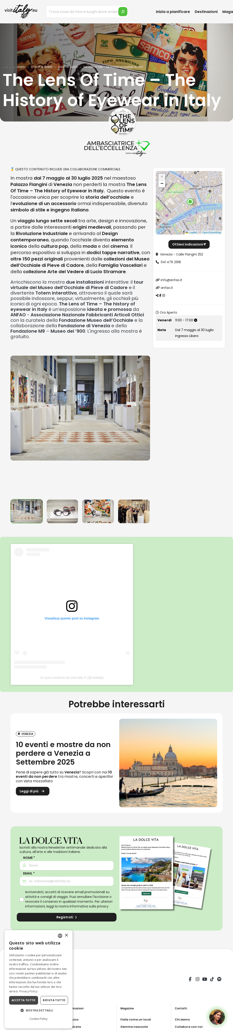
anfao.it (167, 287)
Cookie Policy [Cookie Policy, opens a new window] (38, 1019)
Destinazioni (206, 11)
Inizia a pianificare (173, 11)
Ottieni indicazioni (189, 244)
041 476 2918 (171, 262)
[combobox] (60, 936)
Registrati (66, 917)
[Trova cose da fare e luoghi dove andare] (87, 11)
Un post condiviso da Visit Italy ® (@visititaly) (72, 677)
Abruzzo (73, 1019)
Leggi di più (33, 792)
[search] (122, 11)
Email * (29, 873)
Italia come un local (136, 1019)
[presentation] (16, 425)
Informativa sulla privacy (89, 906)
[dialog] (39, 979)
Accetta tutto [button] (24, 1000)
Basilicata (74, 1026)
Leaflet (191, 232)
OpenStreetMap (211, 232)
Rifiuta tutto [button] (54, 1000)
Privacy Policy (28, 991)
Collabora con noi (190, 1026)
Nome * (29, 858)
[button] (190, 201)
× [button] (66, 935)
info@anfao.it (171, 280)
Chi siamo (183, 1019)
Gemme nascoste (135, 1026)
